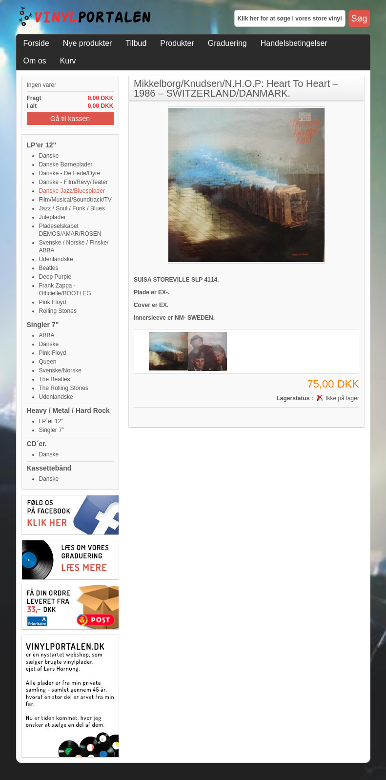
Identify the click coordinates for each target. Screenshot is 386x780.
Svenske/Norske (60, 370)
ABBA (47, 335)
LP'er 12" (42, 145)
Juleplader (52, 217)
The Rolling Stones (63, 388)
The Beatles (54, 379)
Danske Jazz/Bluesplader (72, 190)
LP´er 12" (51, 421)
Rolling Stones (58, 311)
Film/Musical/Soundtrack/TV (75, 199)
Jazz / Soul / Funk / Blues (72, 208)
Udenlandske (56, 259)
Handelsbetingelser (294, 43)
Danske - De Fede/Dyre (70, 173)
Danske (49, 155)
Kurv (68, 61)
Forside (36, 43)
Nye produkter (87, 43)
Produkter (177, 43)
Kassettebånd (49, 468)
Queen (48, 361)
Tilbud (135, 43)
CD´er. (37, 444)
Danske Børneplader (66, 164)
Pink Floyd (52, 302)
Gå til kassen (70, 119)
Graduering (227, 43)
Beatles (49, 268)
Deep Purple (55, 276)
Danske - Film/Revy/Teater (73, 182)
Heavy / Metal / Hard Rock (68, 410)
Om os (34, 61)
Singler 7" (43, 324)
